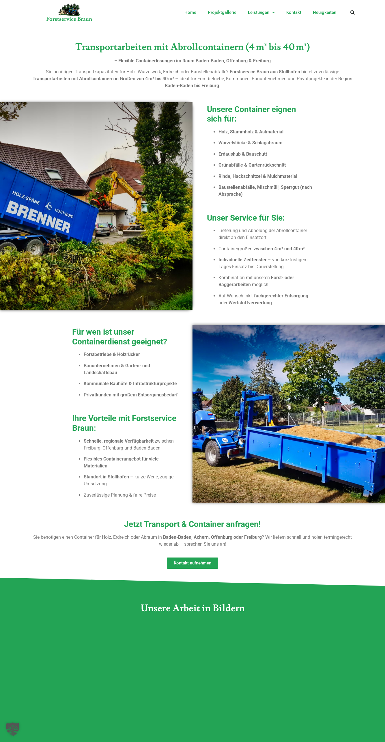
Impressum (55, 725)
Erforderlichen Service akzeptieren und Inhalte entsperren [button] (322, 703)
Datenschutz (119, 725)
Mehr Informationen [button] (237, 707)
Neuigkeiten (324, 12)
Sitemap (152, 725)
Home (190, 12)
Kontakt (293, 12)
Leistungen (261, 13)
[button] (352, 12)
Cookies (87, 725)
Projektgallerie (222, 12)
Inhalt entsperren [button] (323, 680)
